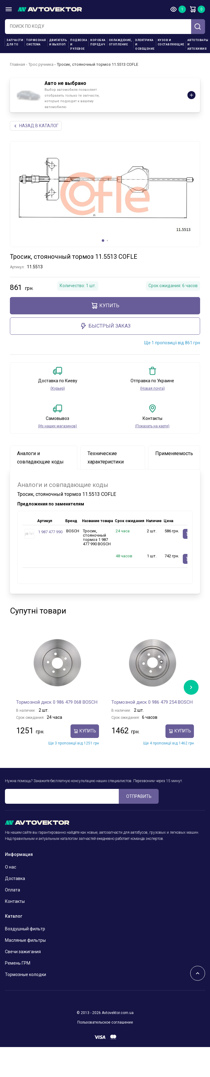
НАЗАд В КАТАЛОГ (35, 125)
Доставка (15, 878)
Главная (17, 64)
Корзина (192, 9)
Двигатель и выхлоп (58, 42)
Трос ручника (41, 64)
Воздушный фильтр (25, 928)
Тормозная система (36, 42)
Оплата (12, 889)
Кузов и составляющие (171, 42)
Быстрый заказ (105, 326)
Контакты (15, 901)
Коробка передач (98, 42)
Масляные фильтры (25, 940)
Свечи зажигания (23, 951)
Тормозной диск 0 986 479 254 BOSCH (152, 702)
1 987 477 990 (50, 532)
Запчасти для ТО (14, 42)
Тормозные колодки (25, 974)
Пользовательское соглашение (105, 1022)
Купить (105, 305)
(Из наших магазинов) (57, 426)
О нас (10, 867)
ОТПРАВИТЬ (139, 796)
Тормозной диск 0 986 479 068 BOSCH (56, 702)
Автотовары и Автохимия (197, 44)
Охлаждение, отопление (120, 42)
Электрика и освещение (145, 44)
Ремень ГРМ (17, 963)
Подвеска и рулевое (78, 44)
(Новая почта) (152, 388)
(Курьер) (57, 388)
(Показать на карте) (152, 426)
